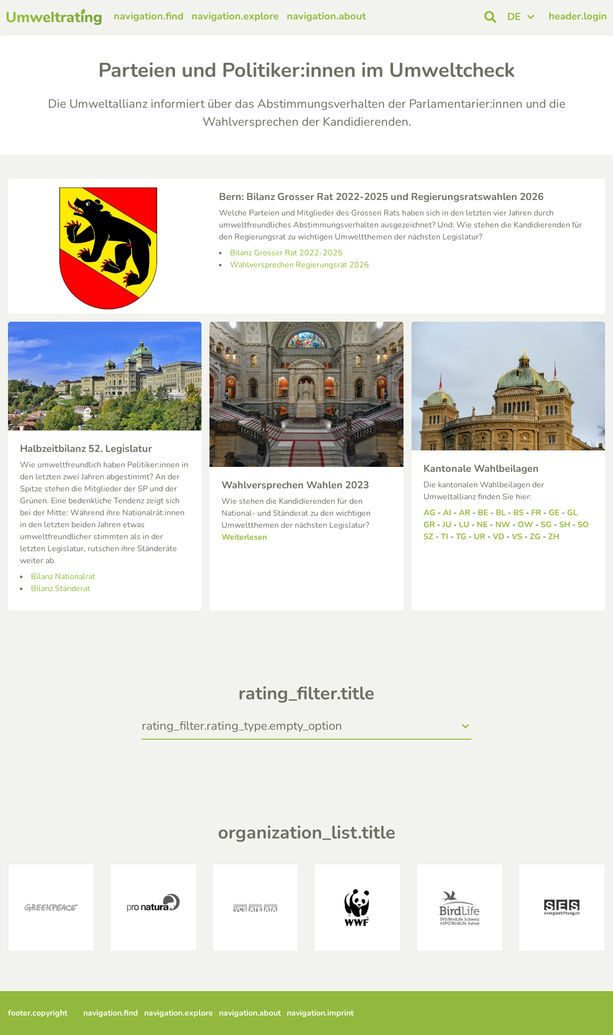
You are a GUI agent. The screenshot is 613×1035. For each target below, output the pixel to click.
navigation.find (149, 16)
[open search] (490, 17)
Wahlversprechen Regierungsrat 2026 (299, 264)
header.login (578, 16)
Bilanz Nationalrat (63, 576)
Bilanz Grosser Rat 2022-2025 (286, 252)
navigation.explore (235, 16)
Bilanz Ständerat (60, 588)
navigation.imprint (320, 1013)
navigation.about (326, 16)
